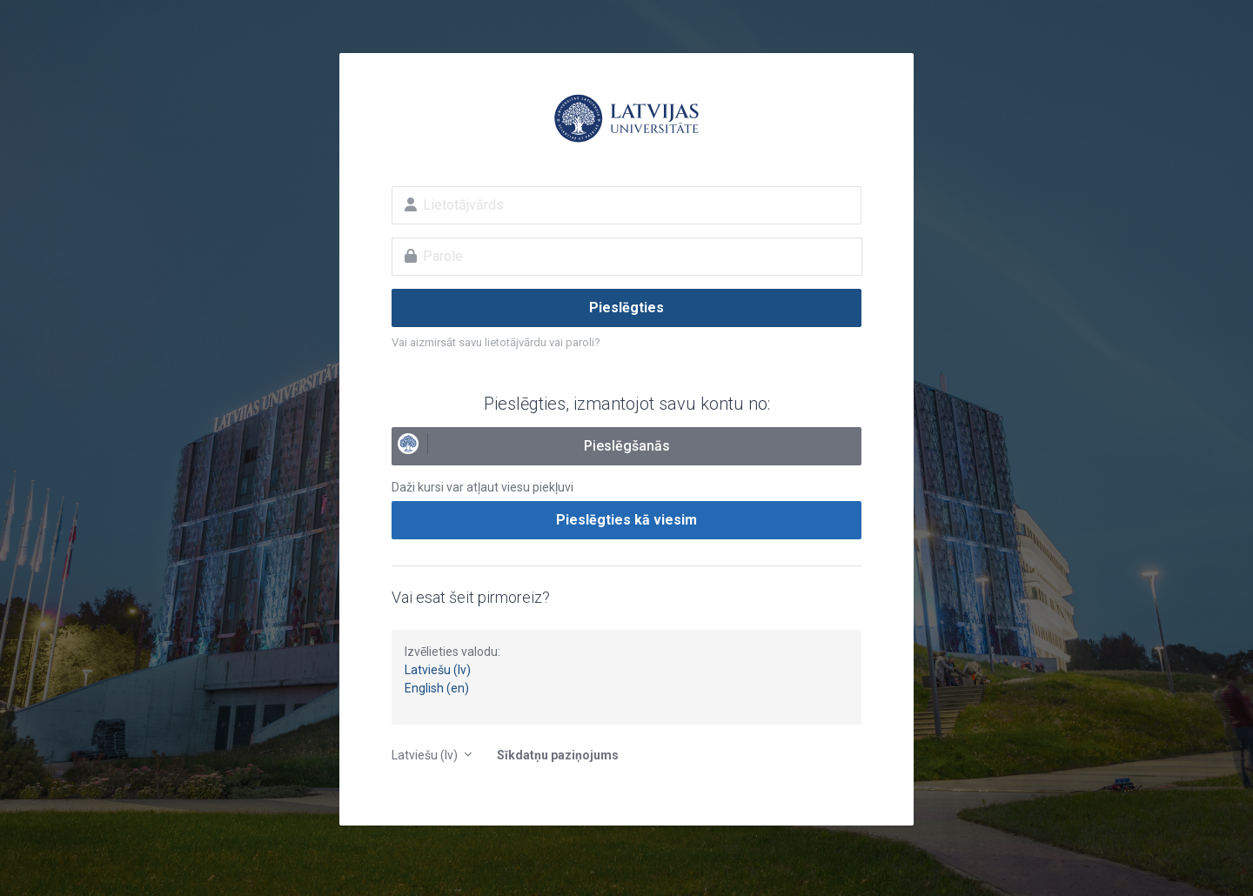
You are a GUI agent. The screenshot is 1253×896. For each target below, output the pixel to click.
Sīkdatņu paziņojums (558, 755)
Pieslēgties (626, 307)
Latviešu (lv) (438, 670)
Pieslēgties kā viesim (626, 520)
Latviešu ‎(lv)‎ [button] (426, 755)
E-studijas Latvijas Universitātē (626, 118)
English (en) (437, 688)
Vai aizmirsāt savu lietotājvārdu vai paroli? (496, 342)
